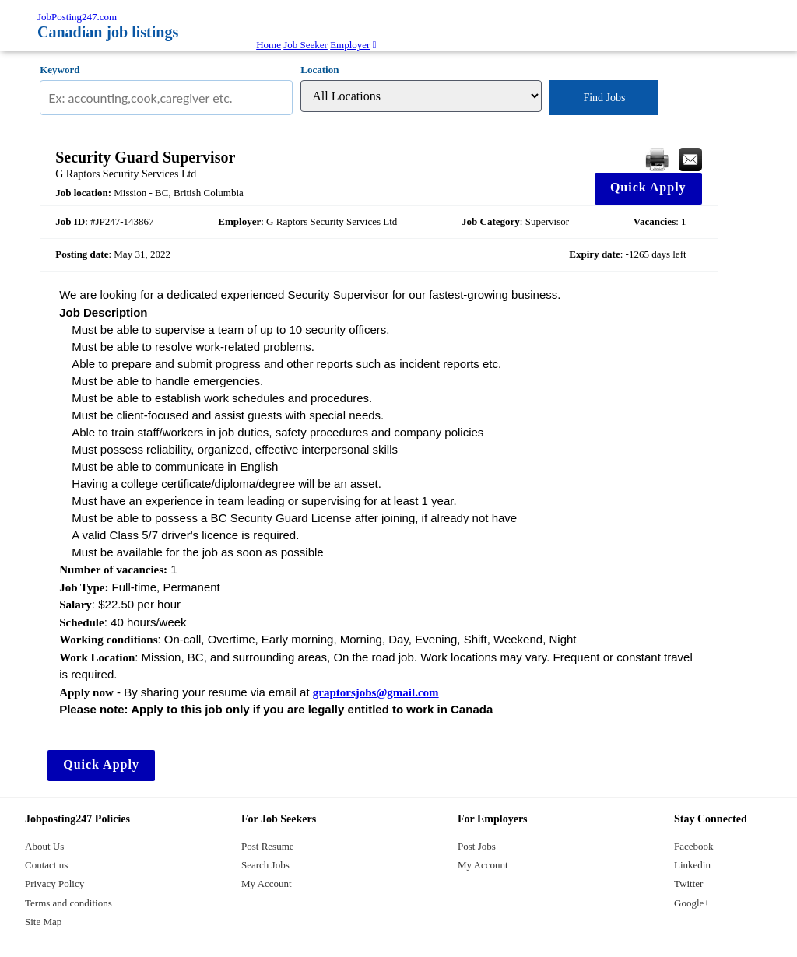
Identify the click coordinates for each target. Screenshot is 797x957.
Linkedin (692, 865)
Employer (350, 45)
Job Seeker (305, 45)
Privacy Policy (54, 883)
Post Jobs (477, 846)
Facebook (694, 846)
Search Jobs (265, 865)
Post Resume (267, 846)
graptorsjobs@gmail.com (376, 692)
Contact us (46, 865)
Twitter (688, 883)
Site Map (43, 921)
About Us (44, 846)
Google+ (692, 903)
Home (268, 45)
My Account (266, 883)
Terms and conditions (68, 903)
